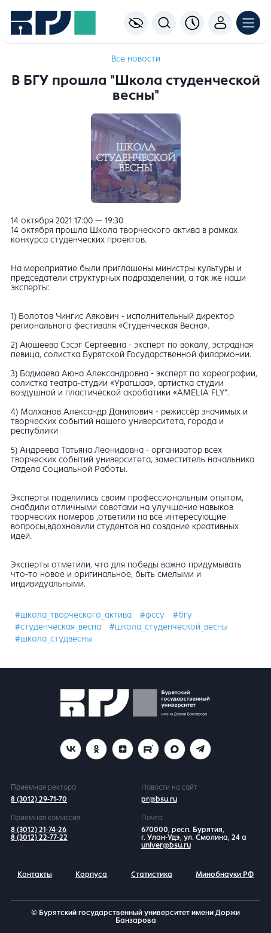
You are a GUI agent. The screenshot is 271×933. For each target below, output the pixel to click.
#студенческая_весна (58, 626)
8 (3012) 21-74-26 (38, 829)
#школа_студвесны (53, 638)
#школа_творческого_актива (73, 614)
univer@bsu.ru (166, 845)
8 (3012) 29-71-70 (39, 799)
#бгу (182, 614)
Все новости (135, 58)
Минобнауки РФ (225, 874)
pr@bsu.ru (159, 799)
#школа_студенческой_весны (168, 626)
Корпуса (91, 874)
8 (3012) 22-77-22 (39, 837)
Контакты (34, 874)
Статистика (151, 874)
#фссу (152, 614)
